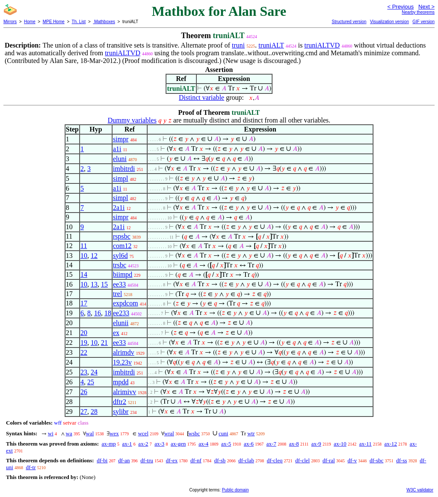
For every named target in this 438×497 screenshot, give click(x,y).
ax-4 (203, 443)
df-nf (195, 460)
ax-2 (143, 443)
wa (69, 433)
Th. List (79, 21)
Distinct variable (201, 97)
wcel (143, 433)
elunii (120, 322)
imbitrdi (124, 168)
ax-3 (159, 443)
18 (107, 313)
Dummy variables (132, 120)
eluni (120, 158)
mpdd (120, 382)
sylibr (120, 411)
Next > (426, 6)
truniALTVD (322, 45)
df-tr (31, 467)
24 (94, 372)
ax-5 (226, 443)
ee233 (121, 313)
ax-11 (365, 443)
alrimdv (123, 352)
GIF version (423, 21)
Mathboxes (104, 21)
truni (238, 45)
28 (94, 411)
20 (83, 332)
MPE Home (54, 21)
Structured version (348, 21)
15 (104, 284)
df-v (352, 460)
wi (50, 433)
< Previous (400, 6)
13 (94, 284)
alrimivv (124, 391)
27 (83, 411)
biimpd (122, 274)
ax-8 (294, 443)
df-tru (146, 460)
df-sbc (377, 460)
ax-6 (249, 443)
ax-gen (178, 443)
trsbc (119, 265)
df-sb (220, 460)
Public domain (235, 490)
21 (104, 342)
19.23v (122, 362)
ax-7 (271, 443)
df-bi (102, 460)
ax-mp (109, 443)
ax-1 (127, 443)
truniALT (271, 45)
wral (169, 433)
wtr (251, 433)
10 (83, 255)
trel (117, 293)
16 (97, 313)
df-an (124, 460)
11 (83, 245)
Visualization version (389, 21)
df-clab (246, 460)
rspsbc (121, 236)
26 (83, 391)
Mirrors (10, 21)
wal (90, 433)
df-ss (401, 460)
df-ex (172, 460)
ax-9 (316, 443)
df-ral (329, 460)
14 (83, 274)
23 (83, 372)
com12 (122, 245)
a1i (117, 149)
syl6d (120, 255)
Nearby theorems (418, 12)
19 (83, 342)
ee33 (119, 284)
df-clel (302, 460)
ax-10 (340, 443)
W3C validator (419, 490)
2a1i (119, 207)
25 (90, 382)
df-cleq (275, 460)
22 (83, 352)
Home (30, 21)
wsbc (194, 433)
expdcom (125, 303)
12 (94, 255)
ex (116, 332)
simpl (120, 178)
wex (114, 433)
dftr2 (119, 401)
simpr (120, 139)
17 (83, 303)
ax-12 (391, 443)
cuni (223, 433)
